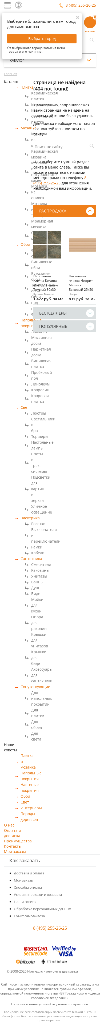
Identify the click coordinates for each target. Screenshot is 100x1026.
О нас (9, 825)
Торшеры (39, 436)
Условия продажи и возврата (38, 894)
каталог (17, 60)
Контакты (13, 846)
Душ (35, 587)
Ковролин (40, 389)
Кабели (38, 552)
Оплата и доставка (12, 833)
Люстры (38, 413)
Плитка (27, 87)
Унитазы (39, 576)
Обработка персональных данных (42, 908)
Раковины (40, 570)
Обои (25, 244)
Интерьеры (31, 807)
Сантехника (31, 558)
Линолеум (40, 384)
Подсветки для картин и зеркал (40, 489)
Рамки (36, 547)
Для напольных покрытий (41, 698)
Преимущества (18, 840)
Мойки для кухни (37, 605)
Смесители (41, 564)
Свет (25, 407)
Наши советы (25, 901)
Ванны (37, 581)
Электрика (30, 517)
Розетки (38, 523)
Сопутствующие (35, 686)
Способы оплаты (28, 887)
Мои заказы (15, 851)
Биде (35, 593)
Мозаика (29, 127)
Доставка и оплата (29, 873)
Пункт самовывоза (29, 916)
